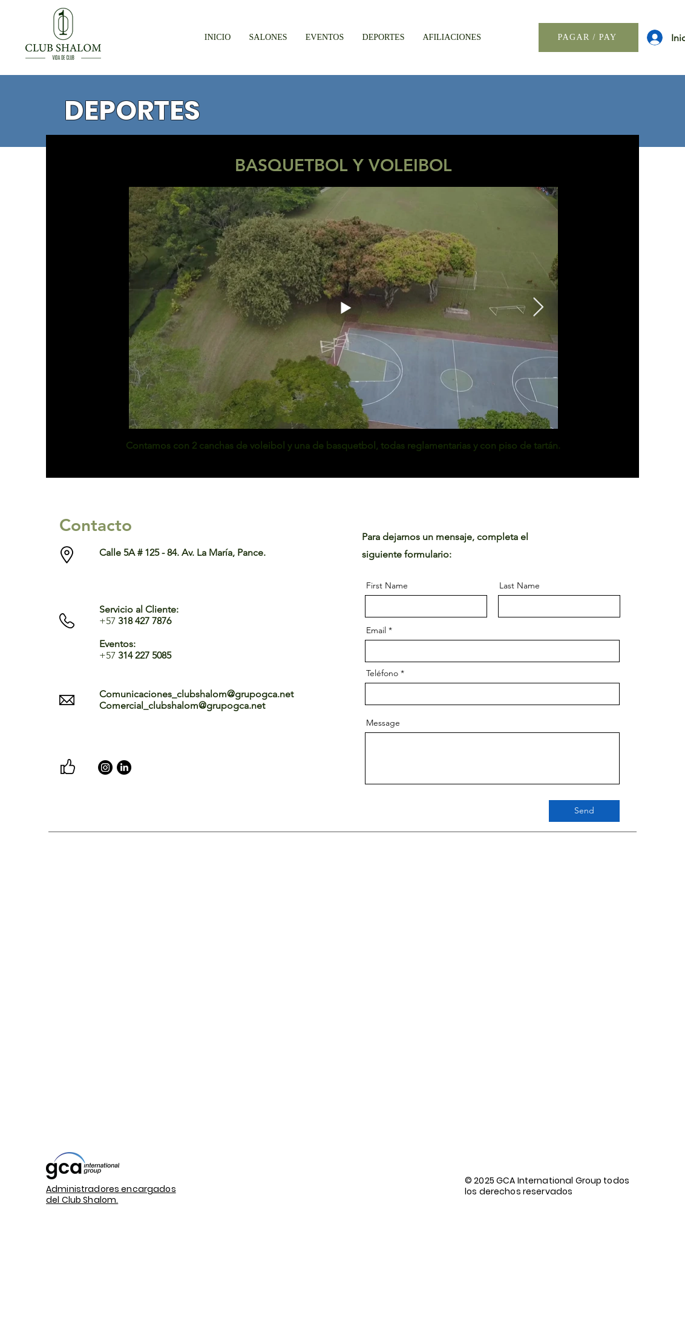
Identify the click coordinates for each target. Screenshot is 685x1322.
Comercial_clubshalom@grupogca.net (182, 705)
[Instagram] (105, 767)
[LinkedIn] (124, 767)
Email (376, 630)
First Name (387, 585)
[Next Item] (538, 307)
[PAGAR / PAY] (588, 37)
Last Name (519, 585)
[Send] (584, 811)
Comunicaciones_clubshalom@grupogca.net (196, 694)
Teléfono (382, 673)
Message (383, 722)
